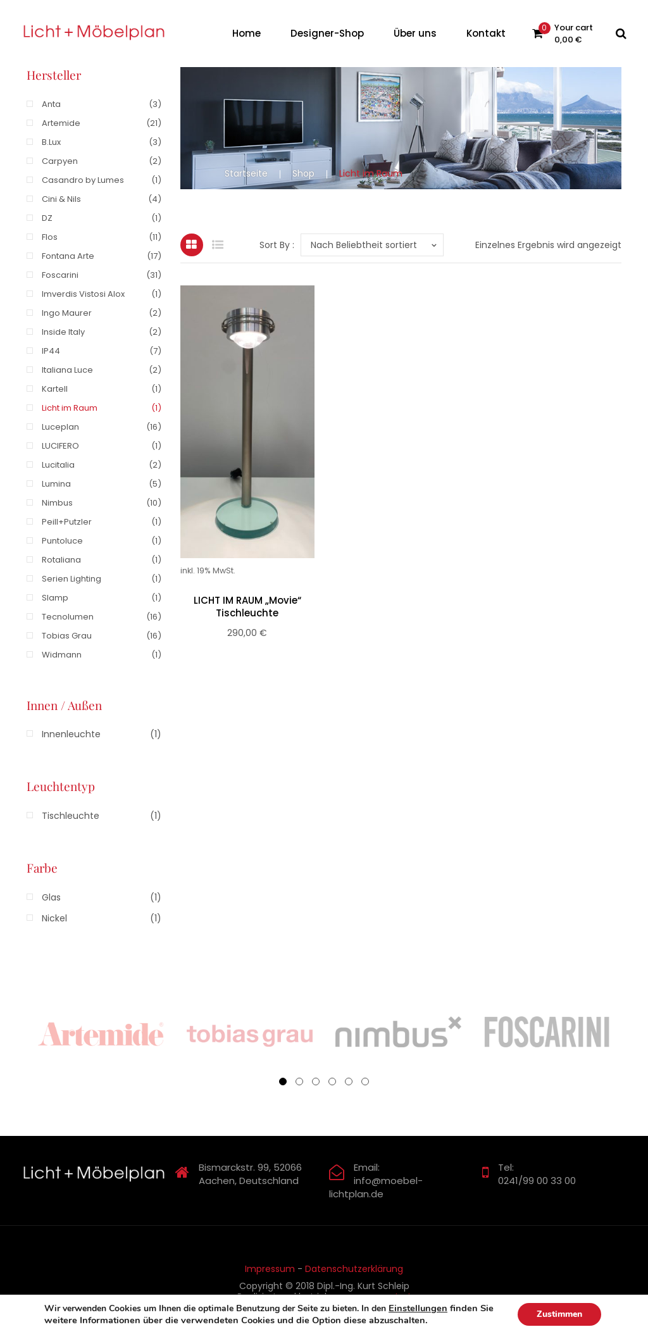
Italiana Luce (67, 370)
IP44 (51, 351)
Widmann (62, 655)
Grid (191, 245)
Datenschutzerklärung (354, 1268)
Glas (51, 897)
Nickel (54, 918)
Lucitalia (58, 465)
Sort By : (276, 245)
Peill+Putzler (67, 522)
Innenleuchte (71, 734)
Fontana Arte (68, 256)
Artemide (61, 123)
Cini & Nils (61, 199)
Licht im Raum (69, 408)
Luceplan (60, 427)
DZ (47, 218)
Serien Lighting (71, 579)
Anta (51, 104)
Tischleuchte (70, 815)
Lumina (56, 484)
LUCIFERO (60, 446)
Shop (303, 173)
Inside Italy (63, 332)
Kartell (55, 389)
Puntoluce (62, 541)
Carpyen (60, 161)
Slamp (55, 598)
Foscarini (60, 275)
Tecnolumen (68, 617)
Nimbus (57, 503)
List (217, 245)
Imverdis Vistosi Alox (83, 294)
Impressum (270, 1268)
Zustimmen (559, 1314)
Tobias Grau (67, 636)
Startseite (246, 173)
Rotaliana (61, 560)
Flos (50, 237)
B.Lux (51, 142)
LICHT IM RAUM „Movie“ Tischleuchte (247, 607)
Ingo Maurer (67, 313)
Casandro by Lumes (83, 180)
